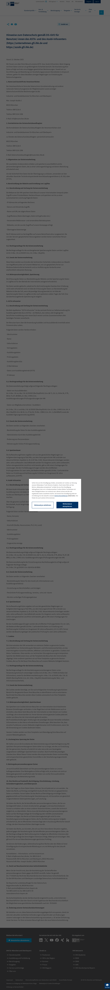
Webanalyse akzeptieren (67, 505)
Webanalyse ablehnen (42, 505)
